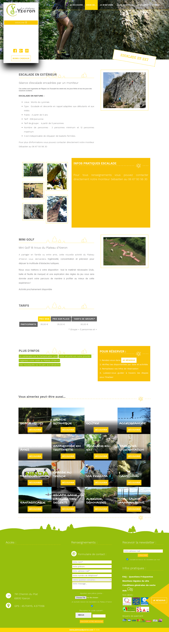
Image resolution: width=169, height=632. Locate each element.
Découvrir (35, 429)
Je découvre (76, 5)
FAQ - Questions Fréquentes (137, 576)
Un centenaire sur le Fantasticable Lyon (38, 356)
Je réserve (143, 5)
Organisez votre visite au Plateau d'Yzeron (39, 360)
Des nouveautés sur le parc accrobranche (39, 364)
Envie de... (91, 5)
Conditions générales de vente (139, 585)
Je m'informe (106, 5)
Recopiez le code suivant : (91, 610)
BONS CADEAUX (21, 58)
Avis (127, 590)
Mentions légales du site (135, 581)
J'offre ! (156, 5)
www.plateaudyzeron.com (81, 630)
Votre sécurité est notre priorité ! (75, 356)
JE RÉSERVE (129, 360)
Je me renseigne (125, 5)
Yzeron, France (21, 37)
